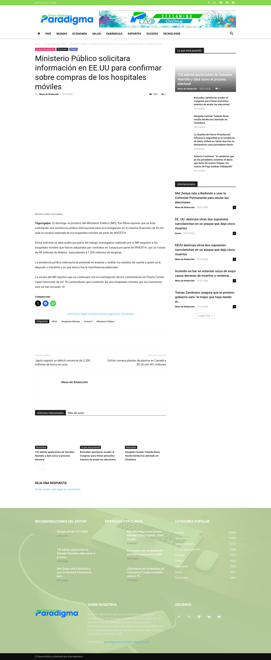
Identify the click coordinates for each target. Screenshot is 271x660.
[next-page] (43, 467)
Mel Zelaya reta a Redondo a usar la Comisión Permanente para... (74, 572)
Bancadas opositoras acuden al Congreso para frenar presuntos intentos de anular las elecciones (98, 456)
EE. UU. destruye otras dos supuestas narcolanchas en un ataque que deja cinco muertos (205, 223)
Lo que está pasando (55, 43)
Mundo (61, 33)
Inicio (38, 43)
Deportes (134, 33)
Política (73, 49)
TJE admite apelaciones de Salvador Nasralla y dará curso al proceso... (76, 553)
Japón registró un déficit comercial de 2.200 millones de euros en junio (62, 362)
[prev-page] (37, 467)
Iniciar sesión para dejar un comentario (58, 489)
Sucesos (152, 33)
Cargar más (205, 315)
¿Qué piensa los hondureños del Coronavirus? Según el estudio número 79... (145, 572)
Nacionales (62, 49)
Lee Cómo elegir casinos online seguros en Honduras (100, 314)
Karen (178, 233)
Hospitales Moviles (70, 321)
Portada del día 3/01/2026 (72, 531)
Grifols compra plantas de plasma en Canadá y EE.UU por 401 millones (137, 362)
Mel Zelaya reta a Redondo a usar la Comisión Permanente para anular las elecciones (202, 197)
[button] (231, 34)
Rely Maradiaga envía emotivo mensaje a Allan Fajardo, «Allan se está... (145, 535)
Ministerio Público (106, 321)
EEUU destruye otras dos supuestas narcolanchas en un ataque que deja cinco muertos (205, 249)
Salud (96, 33)
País (48, 33)
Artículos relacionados (50, 412)
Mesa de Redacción (49, 94)
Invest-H (88, 321)
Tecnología (171, 33)
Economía (79, 33)
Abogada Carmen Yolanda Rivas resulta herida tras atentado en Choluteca (142, 456)
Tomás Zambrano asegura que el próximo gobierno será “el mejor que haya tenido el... (204, 297)
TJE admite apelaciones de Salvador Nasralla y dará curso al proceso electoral (54, 456)
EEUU (54, 321)
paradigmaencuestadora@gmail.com (126, 642)
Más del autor (76, 412)
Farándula (114, 33)
